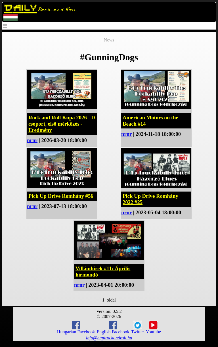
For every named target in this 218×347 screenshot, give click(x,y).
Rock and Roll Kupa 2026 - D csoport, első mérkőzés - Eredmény (61, 124)
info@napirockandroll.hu (109, 337)
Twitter (137, 327)
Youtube (153, 327)
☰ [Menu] (5, 27)
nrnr (32, 140)
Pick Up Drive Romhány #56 (60, 196)
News (109, 40)
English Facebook (113, 327)
